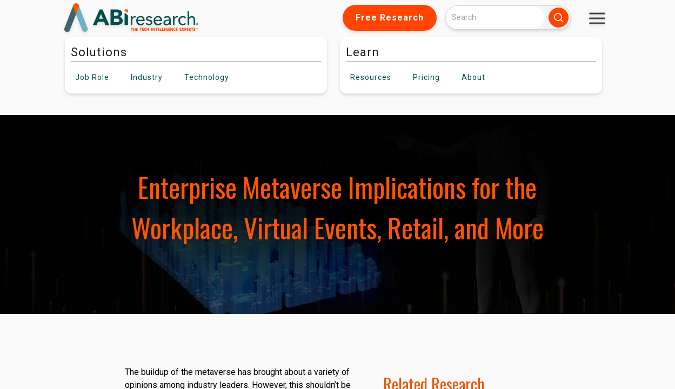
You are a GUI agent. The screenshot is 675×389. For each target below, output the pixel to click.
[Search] (495, 17)
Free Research (390, 17)
